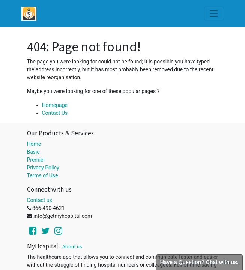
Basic (33, 152)
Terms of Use (42, 175)
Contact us (39, 200)
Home (34, 144)
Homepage (55, 105)
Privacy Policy (43, 168)
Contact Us (55, 113)
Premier (36, 160)
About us (72, 246)
